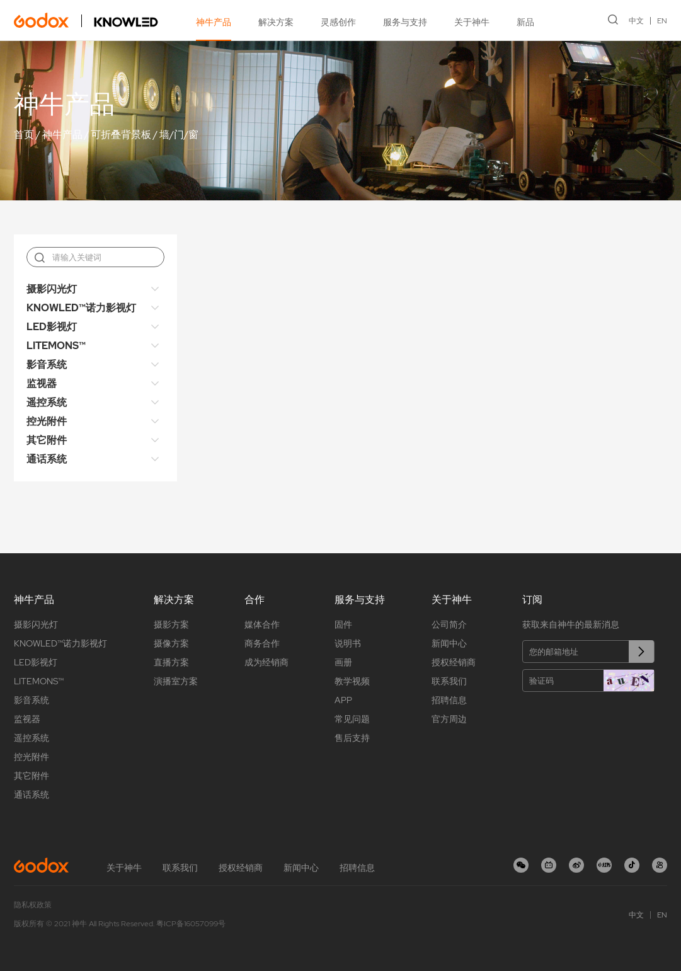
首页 (24, 134)
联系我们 (449, 681)
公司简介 (449, 624)
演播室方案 (176, 681)
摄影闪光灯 (51, 289)
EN (662, 21)
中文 (636, 21)
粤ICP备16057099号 (191, 924)
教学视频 (352, 681)
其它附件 (46, 440)
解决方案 (276, 22)
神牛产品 (213, 22)
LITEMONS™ (56, 345)
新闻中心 (449, 643)
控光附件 (46, 421)
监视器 (41, 383)
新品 (525, 22)
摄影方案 (171, 624)
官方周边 (449, 719)
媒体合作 (262, 624)
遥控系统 (46, 402)
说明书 (348, 643)
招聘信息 (449, 700)
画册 (343, 662)
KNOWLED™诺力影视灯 (81, 307)
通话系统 (46, 459)
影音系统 (46, 364)
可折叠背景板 (121, 134)
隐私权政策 (33, 905)
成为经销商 (266, 662)
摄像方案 (171, 643)
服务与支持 (405, 22)
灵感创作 (338, 22)
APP (343, 700)
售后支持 (352, 738)
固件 (343, 624)
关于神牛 (471, 22)
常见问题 (352, 719)
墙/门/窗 (178, 134)
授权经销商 (454, 662)
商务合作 (262, 643)
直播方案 (171, 662)
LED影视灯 (51, 326)
